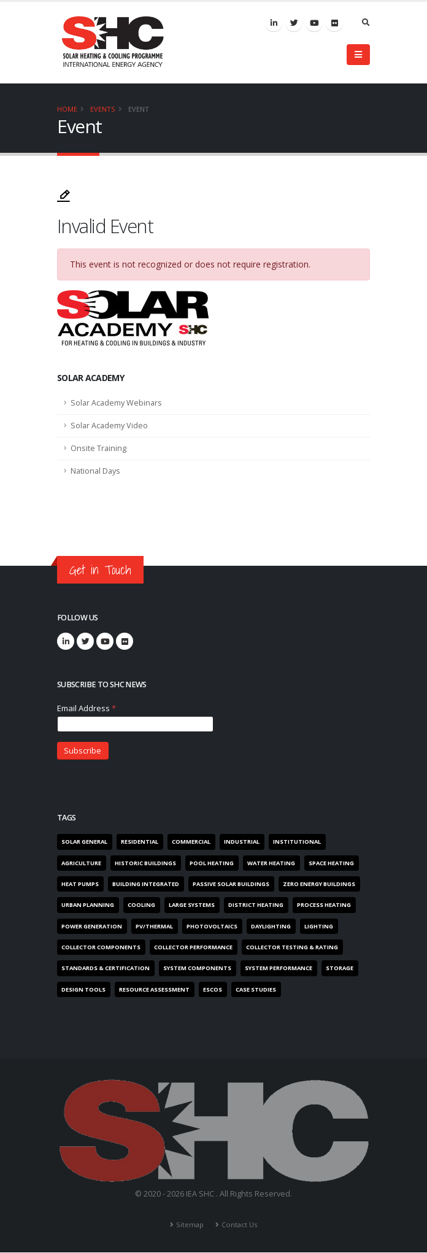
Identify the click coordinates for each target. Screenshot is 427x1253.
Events (102, 109)
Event (138, 109)
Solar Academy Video (109, 425)
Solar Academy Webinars (116, 403)
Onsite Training (98, 448)
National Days (95, 471)
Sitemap (190, 1225)
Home (67, 109)
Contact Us (239, 1225)
